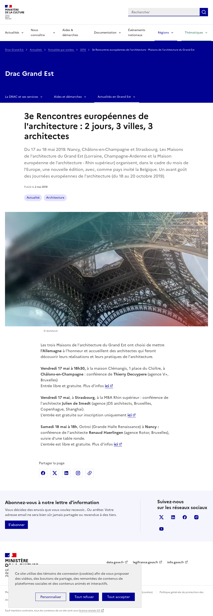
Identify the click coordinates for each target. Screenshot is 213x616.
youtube (161, 529)
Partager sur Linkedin (66, 473)
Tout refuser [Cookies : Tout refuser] (84, 596)
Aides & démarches (70, 32)
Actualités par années (61, 50)
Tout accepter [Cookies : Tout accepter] (118, 596)
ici (116, 444)
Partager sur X (55, 473)
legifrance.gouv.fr (145, 562)
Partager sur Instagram (78, 473)
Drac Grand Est (14, 50)
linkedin (173, 517)
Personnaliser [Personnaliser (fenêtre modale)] (50, 596)
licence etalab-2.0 (89, 610)
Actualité (33, 197)
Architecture (55, 197)
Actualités (12, 32)
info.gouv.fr (175, 562)
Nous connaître (38, 32)
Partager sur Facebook (43, 473)
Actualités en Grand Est (114, 97)
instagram (196, 517)
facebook (185, 517)
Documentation (105, 32)
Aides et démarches (68, 97)
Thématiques (194, 32)
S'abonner (16, 524)
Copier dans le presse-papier (89, 473)
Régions (163, 32)
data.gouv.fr (115, 562)
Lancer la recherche (204, 12)
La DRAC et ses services (21, 97)
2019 (83, 50)
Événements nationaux (136, 32)
